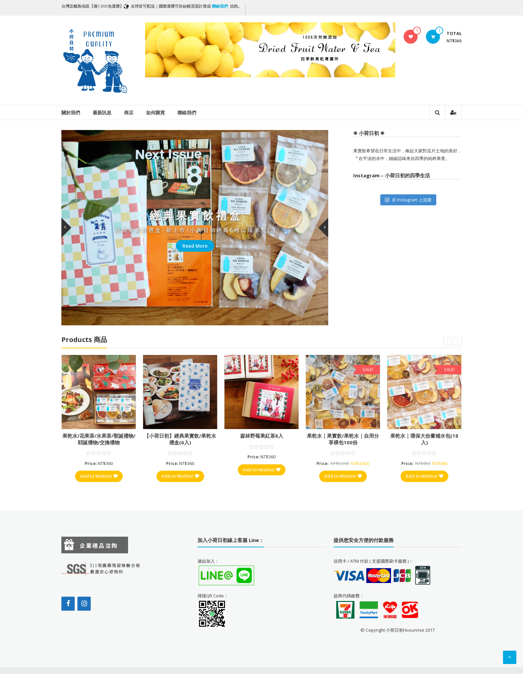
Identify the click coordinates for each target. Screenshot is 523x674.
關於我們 (70, 112)
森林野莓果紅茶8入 (261, 435)
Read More (194, 246)
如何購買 (155, 112)
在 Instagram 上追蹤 (408, 200)
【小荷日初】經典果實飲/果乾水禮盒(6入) (180, 439)
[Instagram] (84, 604)
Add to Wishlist (99, 476)
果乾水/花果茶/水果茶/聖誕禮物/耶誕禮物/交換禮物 (98, 439)
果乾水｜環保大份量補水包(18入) (424, 439)
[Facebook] (68, 604)
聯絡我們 (186, 112)
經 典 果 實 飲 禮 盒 (194, 215)
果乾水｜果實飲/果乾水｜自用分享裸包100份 (343, 439)
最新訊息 (102, 112)
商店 (128, 112)
